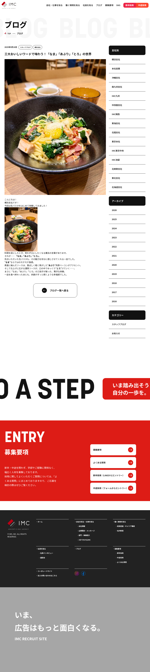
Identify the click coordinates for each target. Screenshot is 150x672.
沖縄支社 (116, 77)
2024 (114, 228)
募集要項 (97, 449)
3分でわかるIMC (85, 540)
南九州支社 (117, 86)
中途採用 (142, 5)
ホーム (40, 521)
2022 (114, 246)
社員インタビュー (46, 553)
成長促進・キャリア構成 (126, 526)
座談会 (42, 557)
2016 (114, 301)
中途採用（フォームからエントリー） (110, 488)
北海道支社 (117, 187)
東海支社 (116, 123)
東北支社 (116, 178)
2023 (114, 237)
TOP (9, 33)
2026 (114, 210)
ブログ (99, 5)
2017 (114, 292)
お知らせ (116, 333)
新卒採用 (130, 5)
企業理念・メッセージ (87, 530)
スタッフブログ (25, 47)
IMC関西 (116, 114)
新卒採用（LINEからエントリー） (109, 475)
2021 (114, 255)
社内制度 (120, 530)
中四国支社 (117, 105)
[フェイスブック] (83, 572)
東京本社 (116, 141)
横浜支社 (38, 47)
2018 (114, 283)
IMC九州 (116, 95)
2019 (114, 273)
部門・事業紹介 (84, 535)
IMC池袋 (116, 159)
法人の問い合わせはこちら (47, 575)
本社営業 (116, 68)
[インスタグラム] (77, 572)
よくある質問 (99, 462)
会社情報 (82, 526)
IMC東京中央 (118, 150)
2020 (114, 264)
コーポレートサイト (45, 571)
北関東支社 (117, 168)
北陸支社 (116, 132)
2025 (114, 219)
